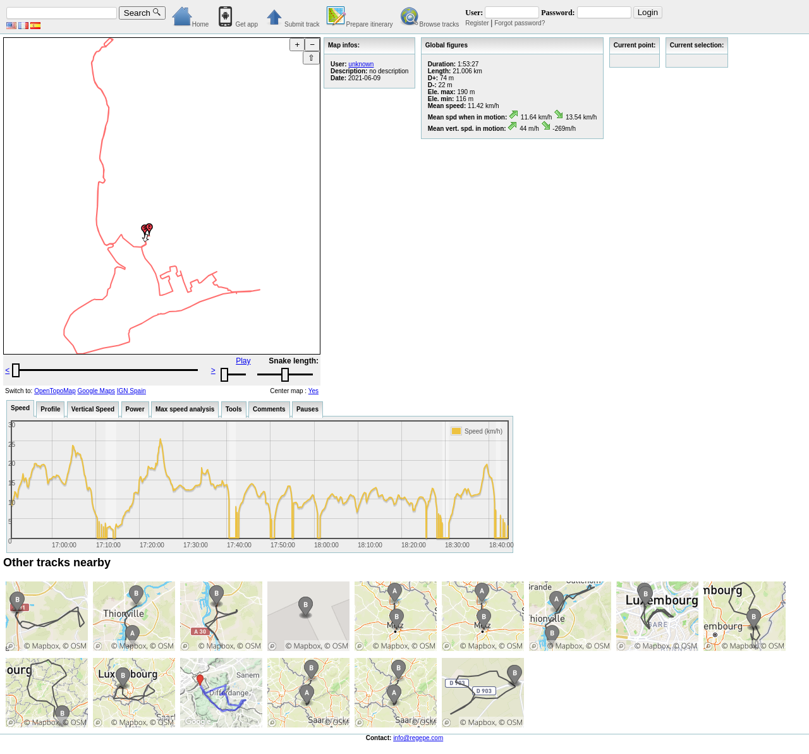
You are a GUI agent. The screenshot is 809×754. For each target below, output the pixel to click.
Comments (269, 409)
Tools (234, 409)
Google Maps (96, 390)
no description (388, 71)
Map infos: (344, 45)
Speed (20, 407)
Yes (313, 390)
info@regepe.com (418, 737)
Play (243, 360)
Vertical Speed (92, 409)
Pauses (307, 409)
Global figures (446, 45)
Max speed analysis (184, 409)
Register (477, 23)
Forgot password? (519, 23)
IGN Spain (131, 390)
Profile (50, 409)
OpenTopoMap (55, 390)
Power (135, 409)
